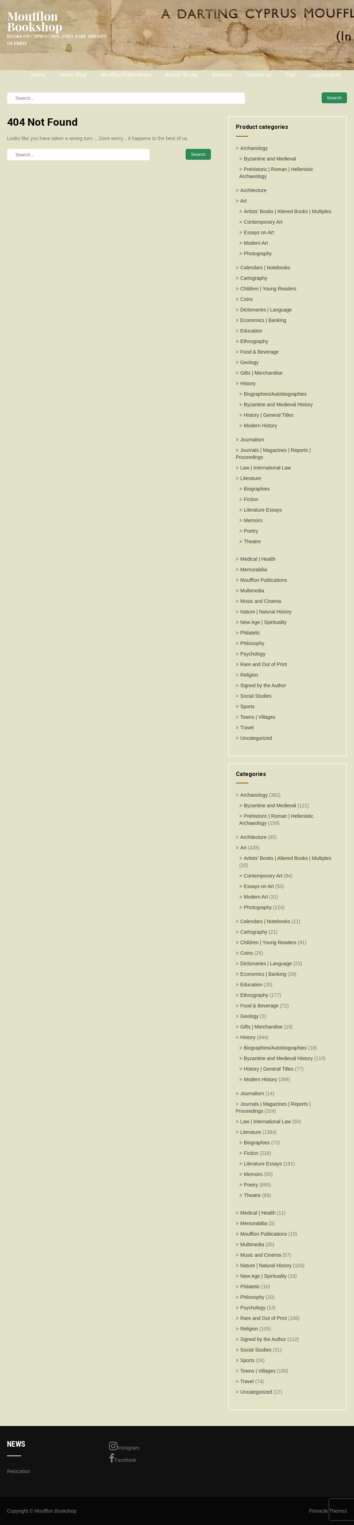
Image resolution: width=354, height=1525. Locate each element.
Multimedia (252, 590)
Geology (249, 362)
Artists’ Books (181, 75)
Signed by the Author (263, 685)
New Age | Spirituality (263, 622)
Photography (258, 253)
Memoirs (253, 520)
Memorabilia (253, 569)
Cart (290, 75)
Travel (247, 727)
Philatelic (250, 633)
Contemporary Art (263, 222)
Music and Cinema (260, 601)
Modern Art (256, 243)
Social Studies (256, 696)
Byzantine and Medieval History (278, 404)
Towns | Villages (258, 717)
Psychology (253, 654)
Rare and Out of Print (263, 664)
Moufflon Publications (126, 75)
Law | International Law (265, 468)
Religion (249, 675)
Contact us (258, 75)
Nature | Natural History (266, 611)
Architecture (253, 190)
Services (222, 75)
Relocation (18, 1471)
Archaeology (254, 148)
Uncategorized (256, 738)
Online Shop (73, 75)
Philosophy (252, 643)
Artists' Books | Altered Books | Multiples (288, 211)
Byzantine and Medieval (270, 159)
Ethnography (254, 341)
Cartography (254, 278)
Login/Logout (325, 75)
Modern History (260, 425)
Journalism (252, 439)
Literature (250, 478)
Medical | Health (258, 559)
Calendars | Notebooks (265, 267)
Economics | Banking (263, 320)
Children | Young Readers (268, 288)
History (248, 383)
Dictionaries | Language (266, 310)
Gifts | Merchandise (261, 373)
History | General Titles (269, 415)
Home (38, 75)
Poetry (251, 531)
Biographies (257, 489)
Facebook (122, 1458)
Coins (246, 299)
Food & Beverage (259, 352)
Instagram (124, 1446)
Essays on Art (259, 232)
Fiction (251, 499)
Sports (247, 706)
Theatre (252, 541)
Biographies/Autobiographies (275, 394)
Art (243, 201)
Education (251, 331)
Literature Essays (263, 510)
